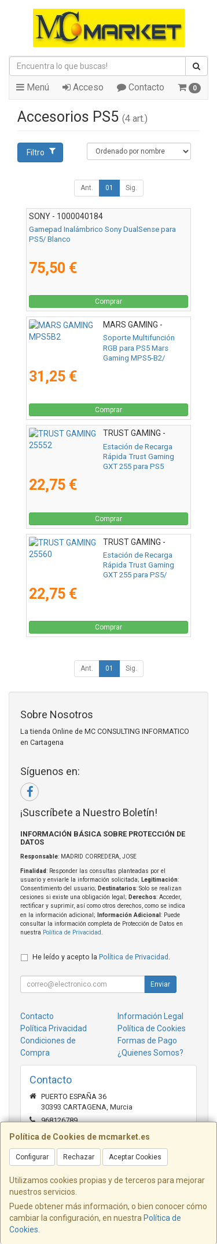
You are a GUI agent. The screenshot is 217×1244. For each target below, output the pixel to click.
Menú (32, 87)
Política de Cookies (151, 1028)
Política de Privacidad (72, 932)
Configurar (32, 1157)
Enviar (160, 984)
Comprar (108, 301)
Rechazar (78, 1157)
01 (109, 188)
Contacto (140, 87)
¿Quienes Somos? (150, 1052)
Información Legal (150, 1016)
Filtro (41, 152)
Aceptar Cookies (135, 1157)
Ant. (86, 188)
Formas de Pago (147, 1040)
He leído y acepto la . (101, 956)
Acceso (83, 87)
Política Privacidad (53, 1028)
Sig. (131, 188)
